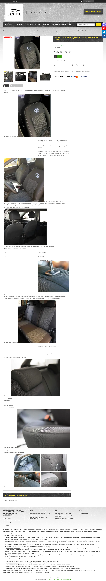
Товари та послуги (10, 31)
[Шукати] (98, 24)
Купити (60, 56)
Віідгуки (46, 24)
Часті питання (84, 513)
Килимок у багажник (9, 523)
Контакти (20, 24)
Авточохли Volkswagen (30, 31)
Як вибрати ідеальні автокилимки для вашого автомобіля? (39, 514)
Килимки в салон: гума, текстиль (13, 520)
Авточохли (7, 525)
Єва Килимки (7, 518)
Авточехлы (19, 31)
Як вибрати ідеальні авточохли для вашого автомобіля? (38, 517)
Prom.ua (61, 578)
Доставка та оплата (33, 24)
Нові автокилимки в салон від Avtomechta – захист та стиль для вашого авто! (64, 515)
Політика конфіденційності (66, 579)
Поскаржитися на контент (53, 579)
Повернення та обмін (59, 24)
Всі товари (8, 24)
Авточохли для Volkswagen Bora (45, 31)
